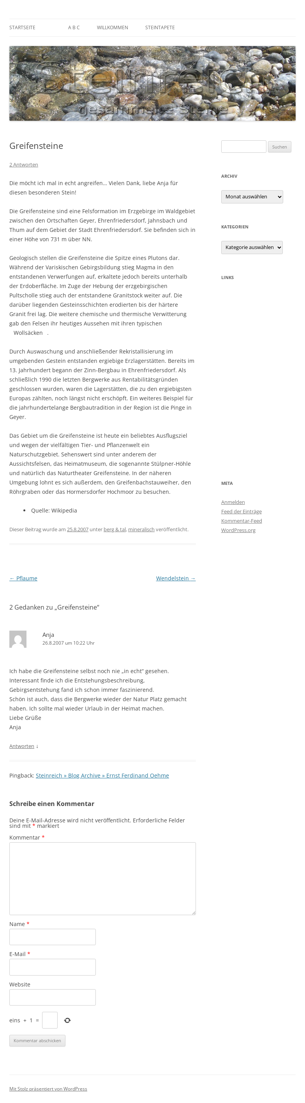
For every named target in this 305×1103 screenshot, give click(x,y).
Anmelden (233, 502)
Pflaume (23, 578)
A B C (74, 27)
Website (19, 984)
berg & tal (115, 529)
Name (19, 924)
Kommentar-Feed (241, 520)
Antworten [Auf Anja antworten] (21, 745)
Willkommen (112, 27)
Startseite (22, 27)
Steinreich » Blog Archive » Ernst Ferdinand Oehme (102, 775)
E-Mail (19, 954)
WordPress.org (238, 530)
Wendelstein (176, 578)
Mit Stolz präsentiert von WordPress (48, 1088)
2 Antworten (23, 164)
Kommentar (27, 837)
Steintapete (160, 27)
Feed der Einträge (241, 511)
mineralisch (141, 529)
